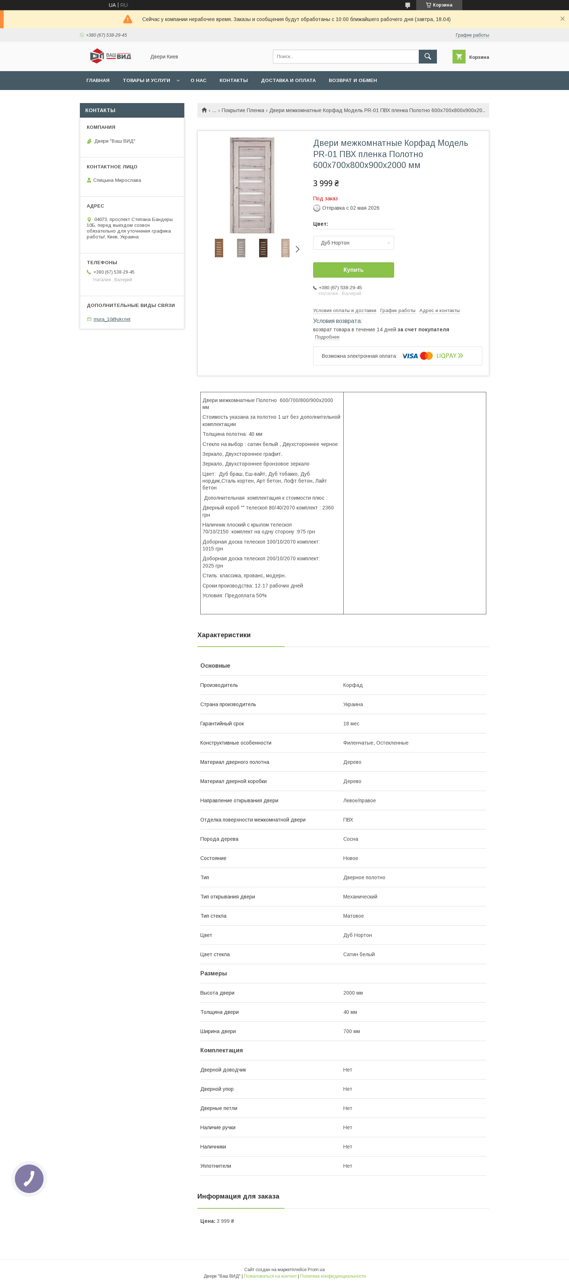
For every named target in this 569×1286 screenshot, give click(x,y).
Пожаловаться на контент (270, 1276)
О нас (198, 80)
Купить (354, 270)
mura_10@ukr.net (112, 319)
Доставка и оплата (288, 80)
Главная (98, 80)
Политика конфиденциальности (333, 1276)
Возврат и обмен (353, 80)
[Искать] (428, 57)
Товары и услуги (146, 80)
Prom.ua (316, 1269)
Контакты (234, 80)
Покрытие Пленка (243, 110)
